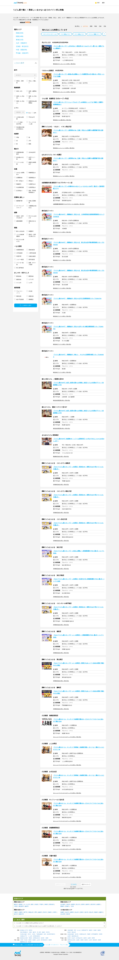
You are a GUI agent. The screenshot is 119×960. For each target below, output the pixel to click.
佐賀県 (77, 939)
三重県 (46, 938)
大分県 (90, 939)
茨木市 (45, 912)
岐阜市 (87, 904)
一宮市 (72, 906)
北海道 (69, 934)
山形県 (69, 936)
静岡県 (34, 938)
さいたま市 (27, 904)
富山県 (73, 938)
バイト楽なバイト (65, 34)
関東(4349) (19, 33)
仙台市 (67, 912)
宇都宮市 (53, 934)
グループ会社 (69, 952)
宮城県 (80, 934)
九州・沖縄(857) (21, 43)
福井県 (85, 938)
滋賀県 (99, 930)
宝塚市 (50, 912)
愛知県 (21, 938)
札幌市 (62, 912)
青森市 (96, 912)
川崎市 (46, 904)
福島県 (73, 936)
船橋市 (41, 934)
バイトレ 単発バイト (94, 34)
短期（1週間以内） (33, 98)
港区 (32, 904)
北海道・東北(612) (22, 46)
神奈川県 (22, 932)
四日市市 (93, 904)
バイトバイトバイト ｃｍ (50, 34)
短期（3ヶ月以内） (33, 103)
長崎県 (81, 939)
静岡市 (73, 904)
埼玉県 (21, 934)
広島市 (81, 912)
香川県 (42, 939)
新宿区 (20, 904)
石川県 (77, 938)
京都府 (95, 930)
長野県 (93, 938)
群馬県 (34, 936)
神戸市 (25, 912)
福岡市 (72, 912)
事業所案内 (47, 952)
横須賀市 (21, 906)
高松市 (45, 939)
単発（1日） (19, 98)
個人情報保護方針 (77, 952)
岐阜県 (42, 938)
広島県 (21, 939)
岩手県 (92, 934)
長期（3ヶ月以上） (20, 108)
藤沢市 (34, 932)
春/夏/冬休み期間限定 (33, 108)
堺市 (36, 912)
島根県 (34, 939)
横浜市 (16, 904)
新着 (91, 26)
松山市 (77, 912)
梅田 (72, 930)
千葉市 (41, 904)
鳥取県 (30, 939)
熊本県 (86, 939)
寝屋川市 (21, 914)
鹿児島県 (95, 939)
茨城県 (21, 936)
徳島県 (50, 939)
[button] (104, 33)
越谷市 (27, 906)
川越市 (25, 934)
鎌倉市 (43, 932)
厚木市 (47, 932)
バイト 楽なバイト (79, 34)
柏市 (45, 934)
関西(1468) (19, 36)
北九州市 (62, 914)
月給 (105, 26)
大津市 (54, 912)
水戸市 (25, 936)
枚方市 (16, 914)
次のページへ (86, 884)
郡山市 (91, 912)
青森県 (88, 934)
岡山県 (25, 939)
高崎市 (38, 936)
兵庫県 (83, 930)
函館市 (101, 912)
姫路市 (40, 912)
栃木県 (48, 934)
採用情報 (63, 952)
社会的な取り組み (55, 952)
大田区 (16, 906)
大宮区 (33, 934)
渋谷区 (36, 904)
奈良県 (69, 932)
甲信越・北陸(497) (22, 53)
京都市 (20, 912)
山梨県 (89, 938)
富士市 (78, 904)
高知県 (29, 941)
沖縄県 (69, 941)
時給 (95, 26)
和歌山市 (31, 912)
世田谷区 (51, 904)
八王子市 (26, 930)
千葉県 (37, 934)
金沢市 (80, 938)
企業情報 (42, 952)
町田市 (30, 930)
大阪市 (16, 912)
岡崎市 (30, 938)
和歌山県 (74, 932)
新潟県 (69, 938)
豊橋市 (62, 906)
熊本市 (68, 914)
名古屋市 (62, 904)
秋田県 (100, 934)
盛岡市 (96, 934)
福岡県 (69, 939)
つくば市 (30, 936)
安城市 (67, 906)
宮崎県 (99, 939)
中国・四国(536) (21, 50)
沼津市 (83, 904)
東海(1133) (19, 39)
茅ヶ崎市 (39, 932)
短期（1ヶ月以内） (20, 103)
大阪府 (69, 930)
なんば (78, 930)
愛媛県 (21, 941)
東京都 (21, 930)
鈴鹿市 (98, 904)
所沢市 (29, 934)
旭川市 (86, 912)
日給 (100, 26)
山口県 (38, 939)
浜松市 (68, 904)
